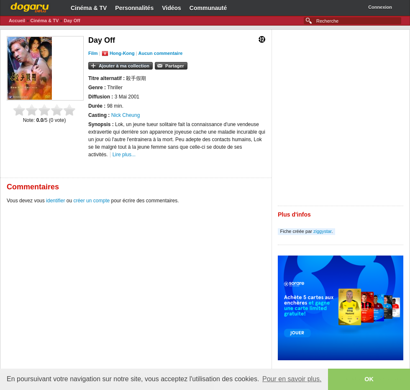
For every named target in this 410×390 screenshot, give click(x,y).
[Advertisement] (100, 120)
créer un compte (91, 201)
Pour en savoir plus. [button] (291, 378)
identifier (55, 201)
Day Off (72, 20)
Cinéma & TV (89, 8)
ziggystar (322, 231)
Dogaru (29, 6)
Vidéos (171, 8)
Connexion (380, 7)
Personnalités (134, 8)
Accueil (17, 20)
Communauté (208, 8)
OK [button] (369, 379)
